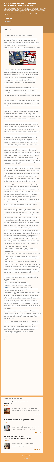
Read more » (37, 415)
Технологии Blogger (27, 455)
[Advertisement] (48, 46)
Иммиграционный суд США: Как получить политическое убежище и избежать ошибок (18, 437)
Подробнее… (9, 21)
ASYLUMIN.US (7, 336)
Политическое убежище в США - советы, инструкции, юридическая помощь (21, 4)
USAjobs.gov (7, 287)
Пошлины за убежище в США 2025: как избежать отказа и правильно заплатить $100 (19, 420)
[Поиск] (52, 4)
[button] (40, 29)
